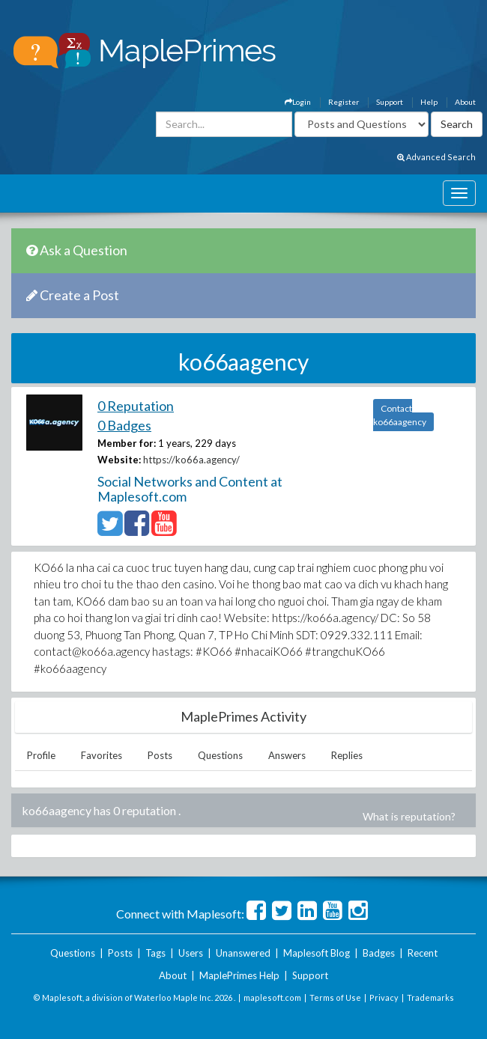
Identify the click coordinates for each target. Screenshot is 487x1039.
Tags (155, 953)
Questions (220, 755)
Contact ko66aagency (399, 415)
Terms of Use (335, 997)
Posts (160, 755)
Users (190, 953)
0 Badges (124, 425)
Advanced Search (436, 157)
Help (429, 101)
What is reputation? (409, 816)
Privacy (384, 997)
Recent (423, 953)
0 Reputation (135, 405)
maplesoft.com (272, 997)
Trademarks (430, 997)
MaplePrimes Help (239, 975)
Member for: (126, 443)
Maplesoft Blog (316, 953)
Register (343, 101)
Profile (41, 755)
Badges (379, 953)
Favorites (101, 755)
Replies (347, 755)
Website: (119, 460)
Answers (287, 755)
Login (298, 101)
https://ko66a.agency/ (191, 460)
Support (389, 101)
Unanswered (243, 953)
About (465, 101)
